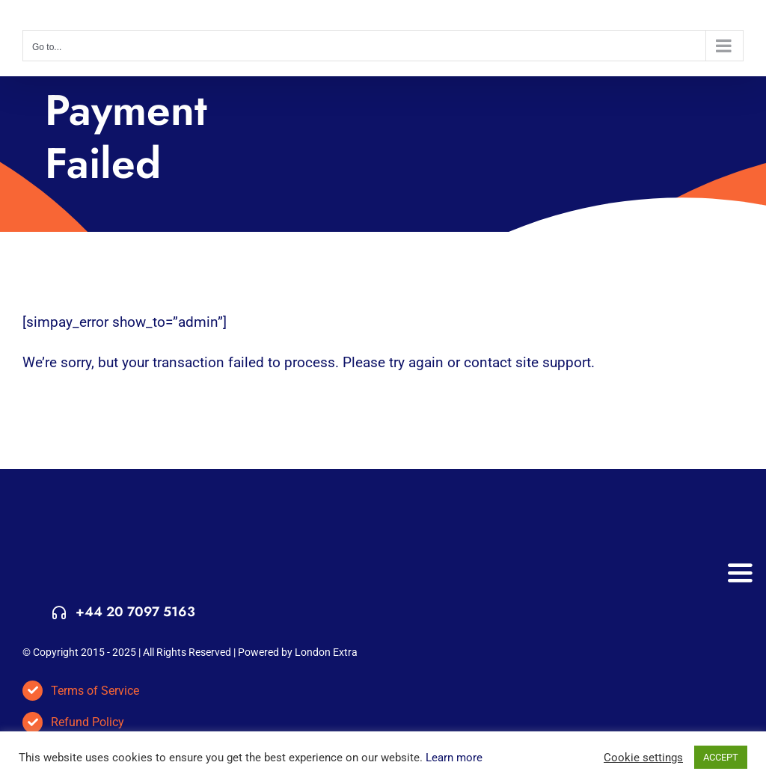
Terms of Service (95, 691)
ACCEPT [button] (720, 757)
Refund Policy (87, 722)
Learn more (454, 757)
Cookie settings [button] (643, 757)
